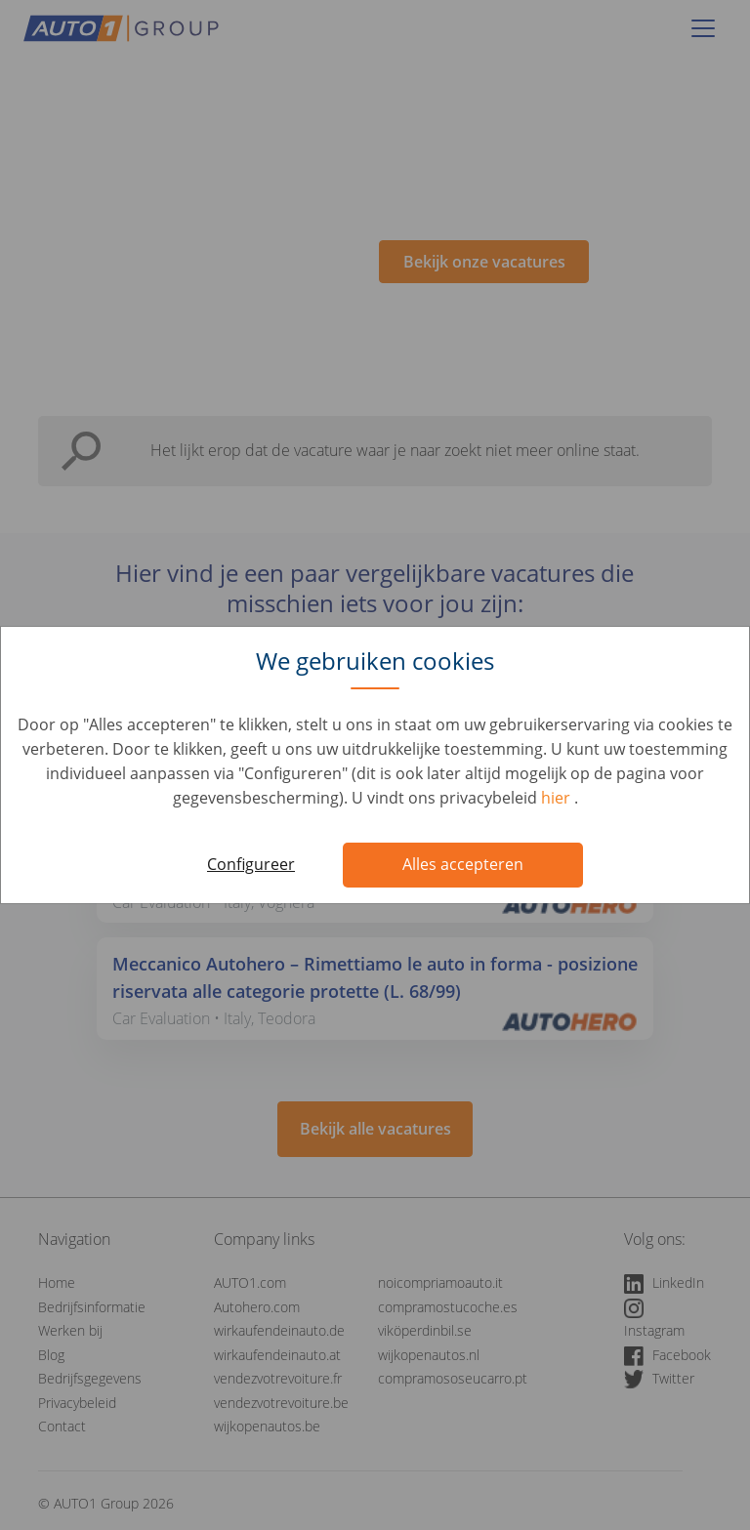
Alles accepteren (462, 864)
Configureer (251, 864)
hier (557, 797)
